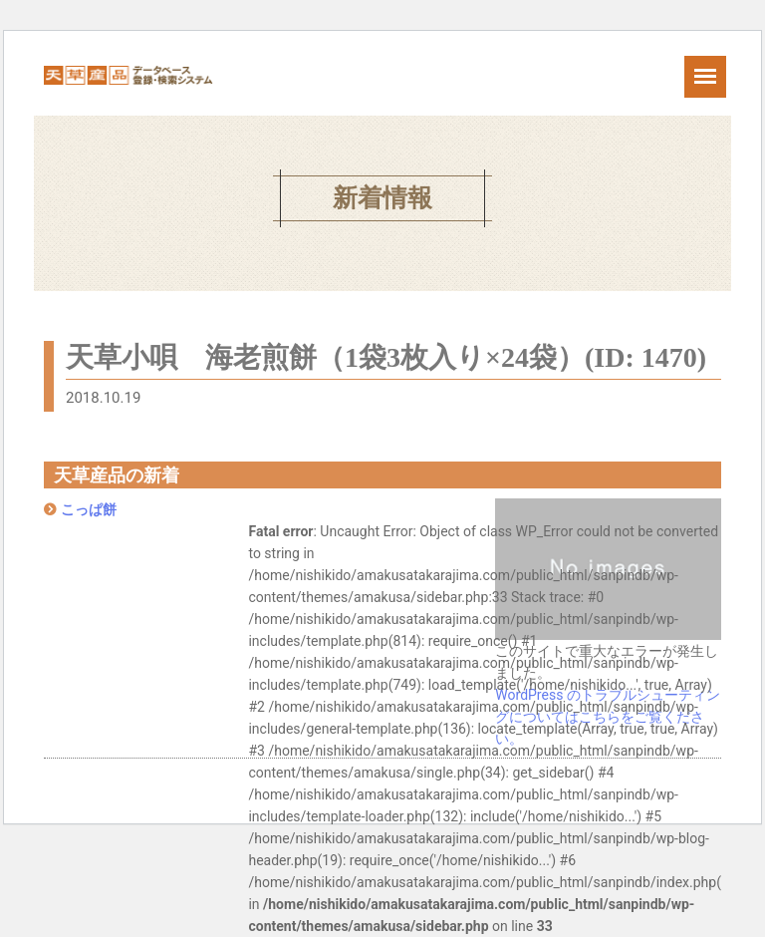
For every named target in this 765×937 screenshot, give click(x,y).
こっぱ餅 (89, 509)
